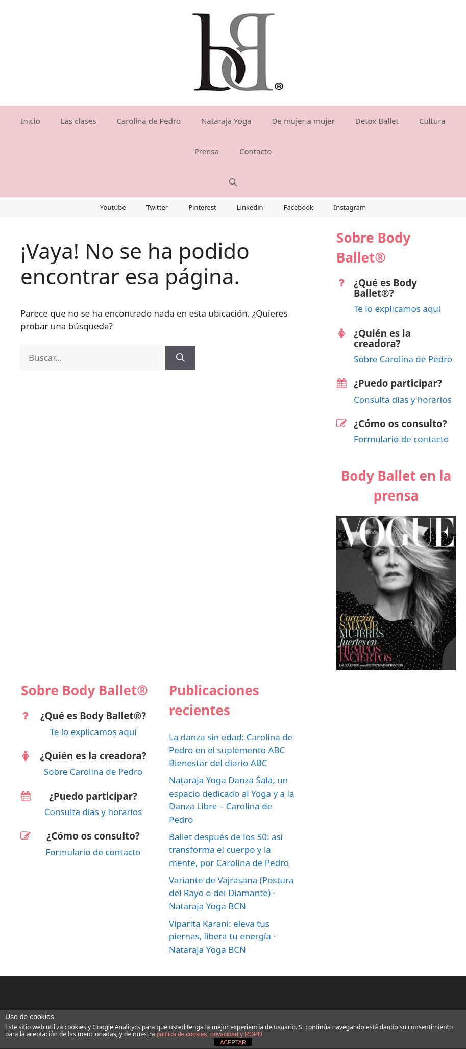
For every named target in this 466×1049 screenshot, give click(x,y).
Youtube (113, 207)
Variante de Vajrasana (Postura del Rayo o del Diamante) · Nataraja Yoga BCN (231, 893)
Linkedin (250, 207)
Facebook (298, 207)
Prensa (206, 151)
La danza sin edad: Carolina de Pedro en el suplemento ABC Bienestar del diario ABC (230, 750)
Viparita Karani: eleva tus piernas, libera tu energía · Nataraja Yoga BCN (222, 936)
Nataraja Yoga (226, 121)
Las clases (78, 121)
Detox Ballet (377, 121)
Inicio (30, 121)
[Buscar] (180, 358)
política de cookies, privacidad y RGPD (209, 1034)
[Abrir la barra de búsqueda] (233, 182)
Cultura (432, 121)
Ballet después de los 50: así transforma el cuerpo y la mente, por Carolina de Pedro (229, 850)
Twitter (157, 207)
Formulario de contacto (401, 439)
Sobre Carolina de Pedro (403, 359)
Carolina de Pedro (148, 121)
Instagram (350, 207)
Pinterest (202, 207)
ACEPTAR (233, 1042)
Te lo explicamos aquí (397, 308)
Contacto (255, 151)
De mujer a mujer (303, 121)
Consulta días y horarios (403, 399)
